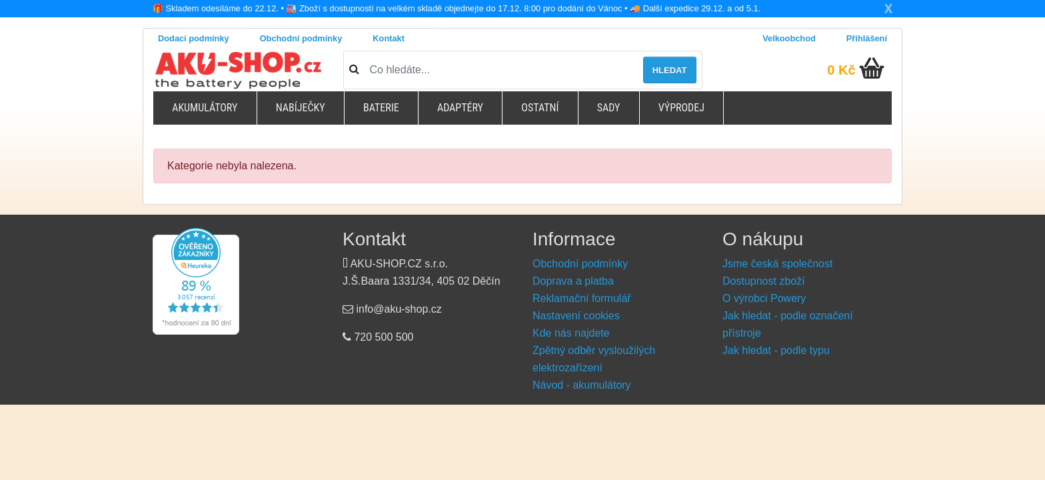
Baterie (381, 107)
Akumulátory (204, 107)
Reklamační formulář (581, 298)
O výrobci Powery (764, 298)
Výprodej (681, 107)
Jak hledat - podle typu (776, 350)
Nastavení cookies (576, 315)
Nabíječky (300, 107)
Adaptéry (460, 107)
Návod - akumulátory (581, 385)
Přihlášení (866, 38)
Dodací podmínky (193, 38)
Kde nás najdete (571, 333)
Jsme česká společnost (777, 263)
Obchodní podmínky (301, 38)
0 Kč (841, 70)
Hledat (669, 70)
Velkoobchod (789, 38)
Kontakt (389, 38)
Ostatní (539, 107)
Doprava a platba (573, 281)
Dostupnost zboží (763, 281)
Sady (608, 107)
